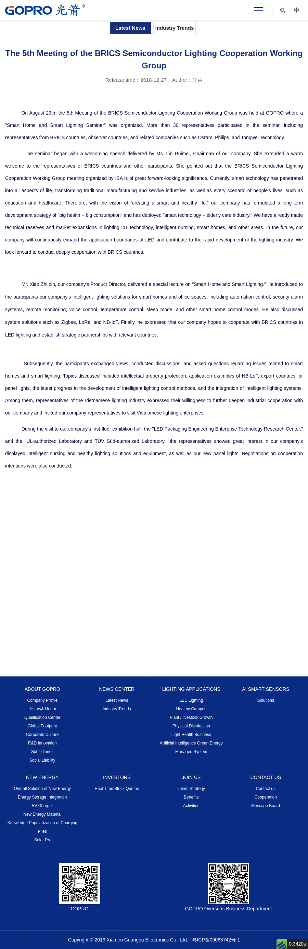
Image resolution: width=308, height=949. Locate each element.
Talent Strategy (191, 788)
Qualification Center (42, 717)
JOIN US (191, 777)
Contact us (265, 788)
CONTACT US (265, 777)
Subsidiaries (42, 751)
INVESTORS (117, 777)
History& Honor (42, 709)
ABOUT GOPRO (42, 689)
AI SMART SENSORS (265, 689)
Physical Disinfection (191, 726)
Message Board (265, 805)
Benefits (191, 797)
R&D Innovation (42, 743)
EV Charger (42, 805)
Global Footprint (42, 726)
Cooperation (266, 797)
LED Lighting (191, 700)
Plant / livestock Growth (191, 717)
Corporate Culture (42, 734)
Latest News (130, 28)
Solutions (265, 700)
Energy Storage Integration (42, 797)
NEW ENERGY (42, 777)
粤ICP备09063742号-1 (216, 940)
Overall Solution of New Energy (42, 788)
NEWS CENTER (116, 689)
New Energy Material (42, 814)
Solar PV (42, 840)
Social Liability (42, 760)
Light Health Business (191, 734)
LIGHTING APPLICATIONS (191, 689)
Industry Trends (174, 28)
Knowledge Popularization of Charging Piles (42, 827)
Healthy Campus (191, 709)
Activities (191, 805)
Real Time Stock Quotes (117, 788)
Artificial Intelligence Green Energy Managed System (191, 747)
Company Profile (42, 700)
